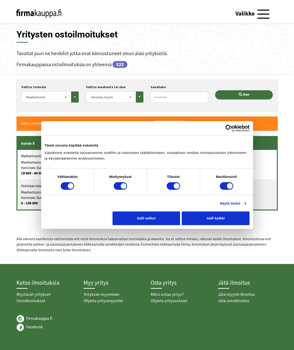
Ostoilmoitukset (30, 300)
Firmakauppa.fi (34, 319)
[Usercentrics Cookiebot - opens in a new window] (229, 128)
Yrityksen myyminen (101, 294)
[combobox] (50, 97)
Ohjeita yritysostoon (169, 300)
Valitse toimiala (33, 87)
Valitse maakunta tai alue (106, 87)
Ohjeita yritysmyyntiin (103, 300)
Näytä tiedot (230, 203)
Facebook (29, 327)
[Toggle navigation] (253, 14)
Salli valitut (146, 218)
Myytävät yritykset (33, 294)
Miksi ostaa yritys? (167, 294)
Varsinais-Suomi (34, 167)
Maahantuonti (32, 162)
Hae (244, 94)
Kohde (28, 143)
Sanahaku (158, 87)
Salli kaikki (216, 218)
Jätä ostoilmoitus (233, 300)
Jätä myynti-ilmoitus (236, 294)
